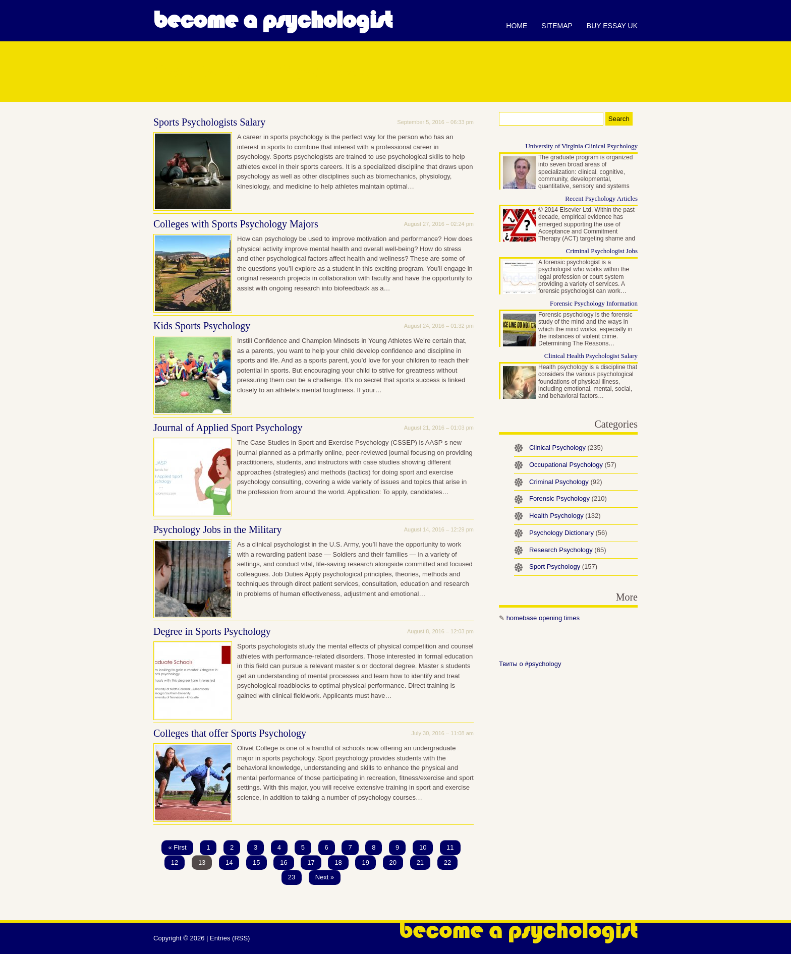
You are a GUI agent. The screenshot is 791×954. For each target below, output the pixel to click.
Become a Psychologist (272, 20)
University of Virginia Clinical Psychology (581, 146)
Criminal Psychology (565, 482)
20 (393, 862)
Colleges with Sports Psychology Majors (235, 223)
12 (174, 862)
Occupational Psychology (572, 464)
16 (283, 862)
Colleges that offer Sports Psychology (229, 733)
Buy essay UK (612, 26)
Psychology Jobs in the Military (217, 529)
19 (365, 862)
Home (516, 26)
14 (229, 862)
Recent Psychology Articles (601, 198)
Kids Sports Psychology (201, 325)
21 (420, 862)
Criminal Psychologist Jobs (602, 251)
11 (450, 847)
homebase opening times (543, 618)
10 (422, 847)
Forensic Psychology (568, 498)
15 (256, 862)
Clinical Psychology (566, 447)
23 (291, 877)
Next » (324, 877)
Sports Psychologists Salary (209, 122)
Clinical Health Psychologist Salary (591, 356)
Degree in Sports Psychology (212, 631)
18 (338, 862)
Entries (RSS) (230, 938)
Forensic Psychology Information (594, 303)
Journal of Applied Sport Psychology (228, 427)
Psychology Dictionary (568, 532)
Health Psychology (565, 515)
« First (177, 847)
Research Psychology (567, 550)
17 (310, 862)
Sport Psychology (563, 566)
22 (447, 862)
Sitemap (556, 26)
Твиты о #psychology (530, 664)
